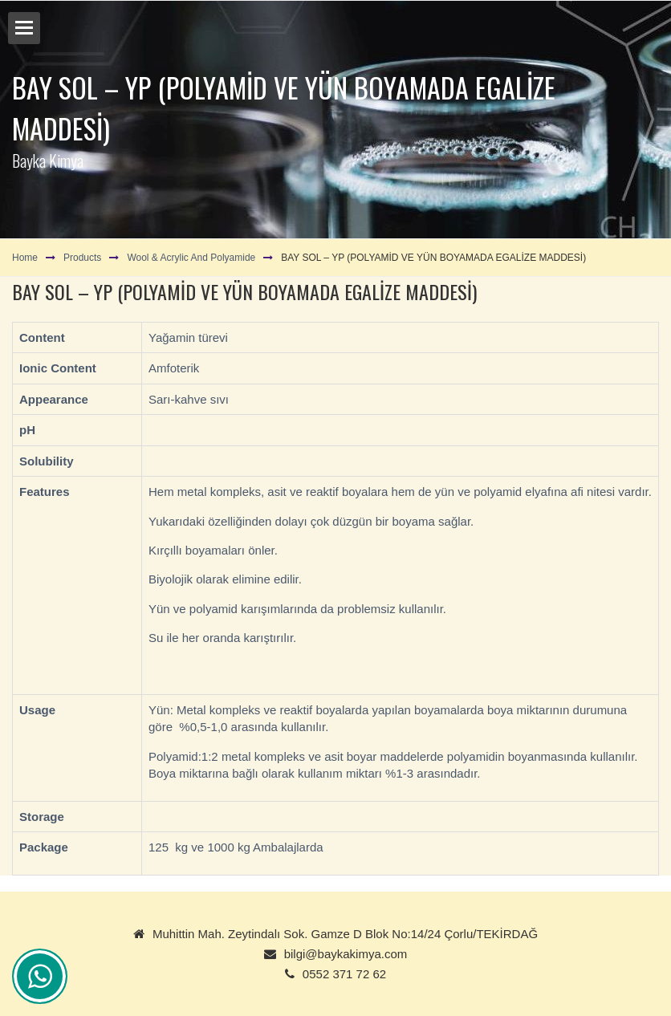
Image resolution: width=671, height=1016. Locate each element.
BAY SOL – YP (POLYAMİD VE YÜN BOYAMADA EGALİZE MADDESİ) (433, 257)
